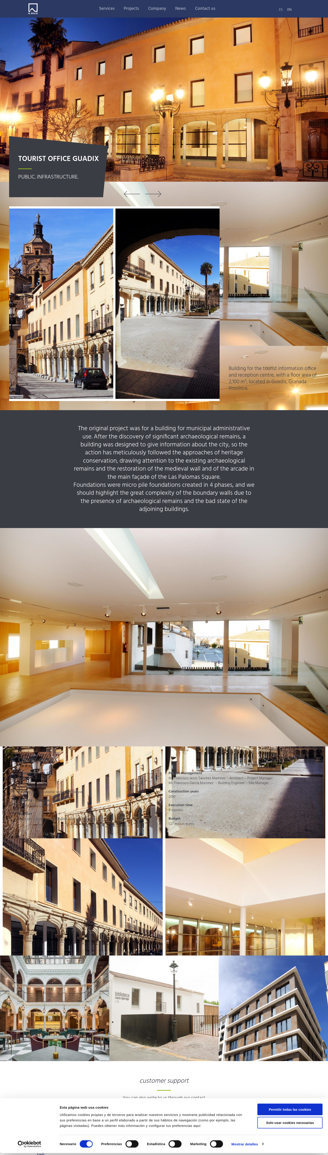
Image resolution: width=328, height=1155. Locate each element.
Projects (131, 8)
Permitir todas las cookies (290, 1111)
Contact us (205, 8)
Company (157, 8)
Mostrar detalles (244, 1146)
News (180, 8)
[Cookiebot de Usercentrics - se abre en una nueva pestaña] (29, 1146)
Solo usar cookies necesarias (290, 1125)
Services (107, 8)
